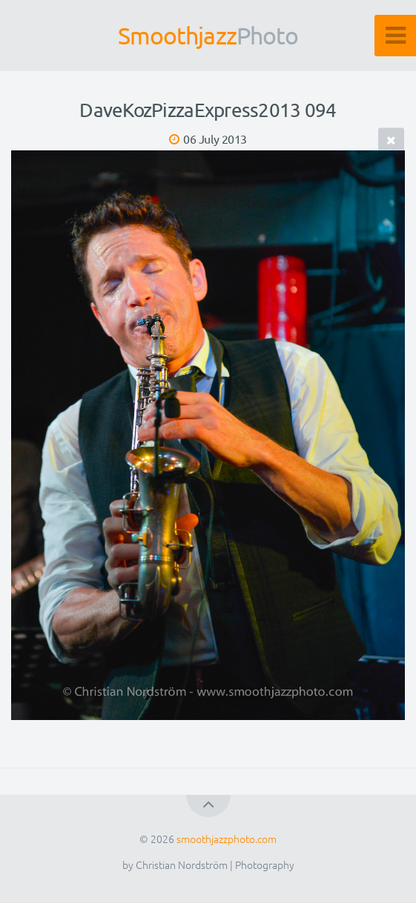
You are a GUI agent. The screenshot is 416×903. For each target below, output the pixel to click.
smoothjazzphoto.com (226, 838)
